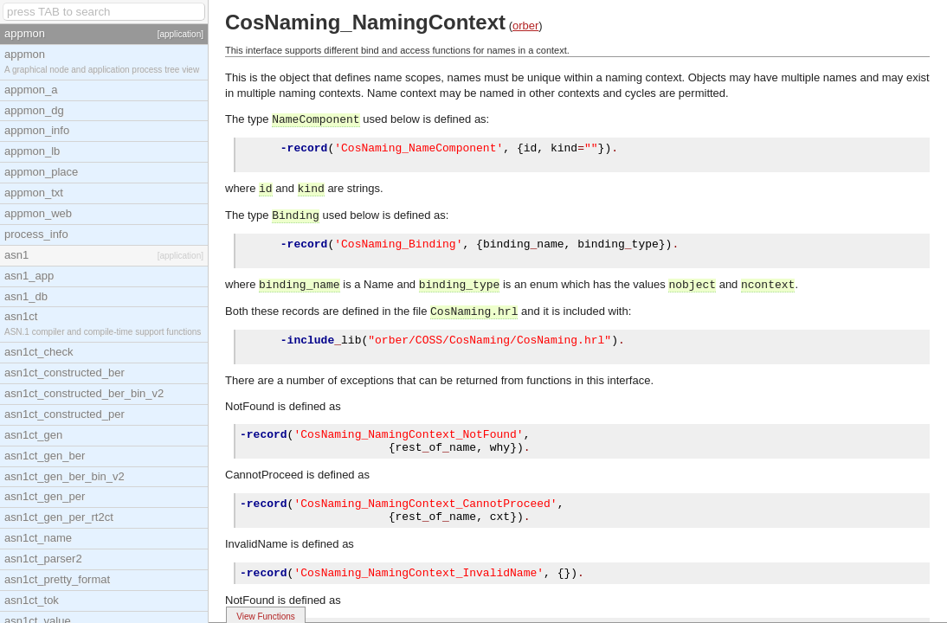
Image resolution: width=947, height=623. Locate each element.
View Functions (265, 616)
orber (525, 25)
